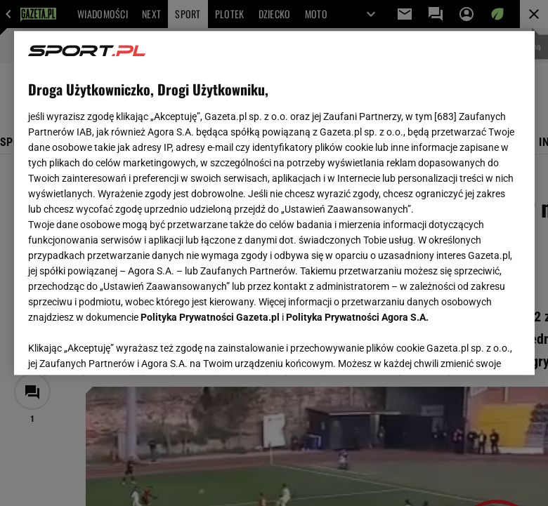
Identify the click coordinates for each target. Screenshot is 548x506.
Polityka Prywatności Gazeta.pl (210, 317)
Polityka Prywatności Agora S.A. (357, 317)
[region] (274, 203)
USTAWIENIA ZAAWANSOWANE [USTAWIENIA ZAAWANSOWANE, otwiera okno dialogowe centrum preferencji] (119, 346)
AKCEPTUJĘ (472, 347)
